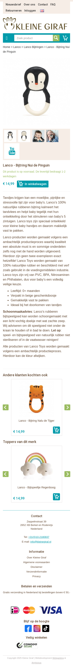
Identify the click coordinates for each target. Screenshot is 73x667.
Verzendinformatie (36, 571)
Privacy (36, 576)
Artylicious (36, 663)
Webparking (58, 658)
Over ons (29, 4)
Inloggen (30, 10)
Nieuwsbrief (13, 4)
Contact (43, 4)
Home (6, 47)
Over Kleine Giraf (36, 557)
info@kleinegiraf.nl (40, 541)
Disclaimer (36, 566)
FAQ (52, 4)
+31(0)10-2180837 (38, 537)
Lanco (17, 47)
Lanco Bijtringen (33, 47)
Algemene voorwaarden (36, 562)
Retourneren (14, 10)
